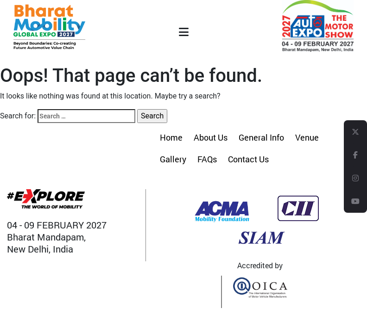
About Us (211, 137)
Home (171, 137)
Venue (307, 137)
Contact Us (248, 159)
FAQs (207, 159)
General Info (261, 137)
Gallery (173, 159)
